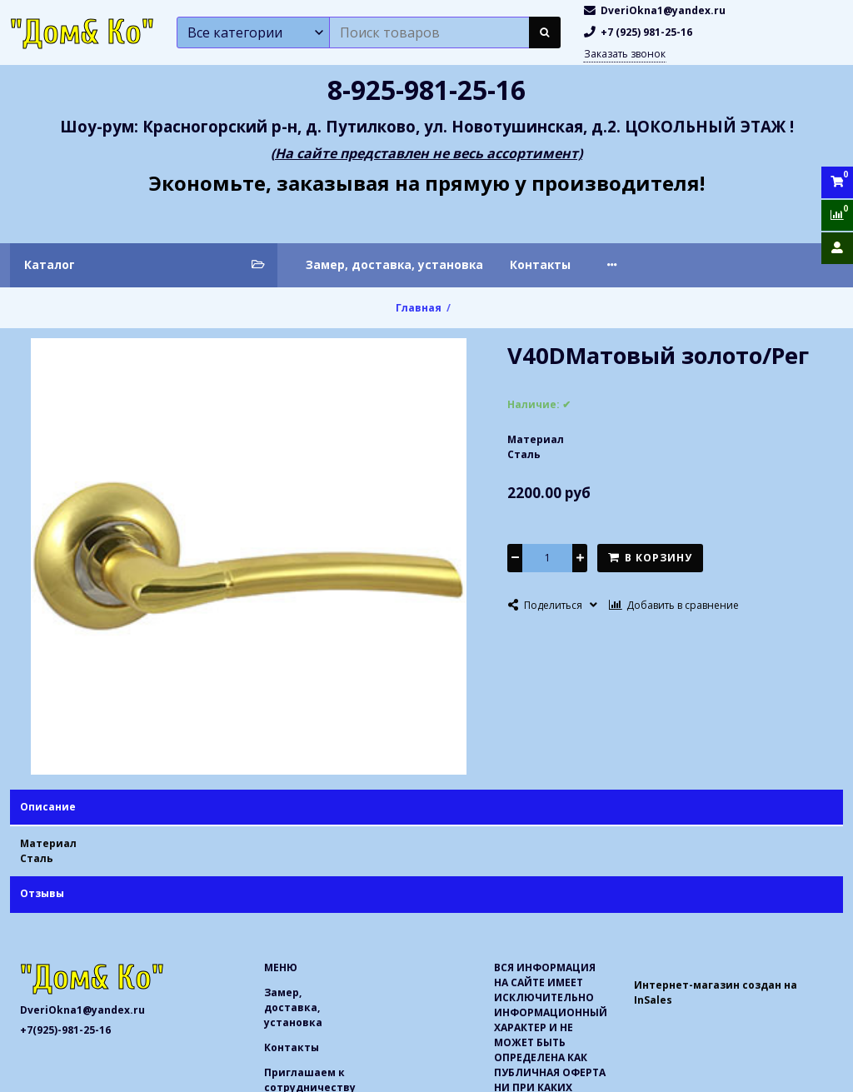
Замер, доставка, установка (394, 264)
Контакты (540, 264)
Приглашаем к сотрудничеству (696, 264)
